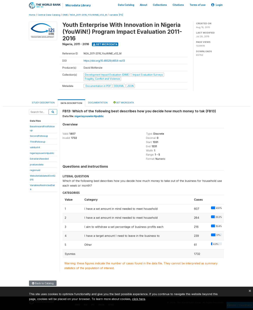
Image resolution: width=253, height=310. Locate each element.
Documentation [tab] (98, 102)
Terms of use (198, 5)
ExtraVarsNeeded (39, 158)
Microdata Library (78, 5)
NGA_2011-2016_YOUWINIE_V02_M (88, 15)
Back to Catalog (43, 283)
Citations (178, 5)
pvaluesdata (36, 164)
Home (32, 15)
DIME (65, 15)
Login (217, 5)
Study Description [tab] (43, 102)
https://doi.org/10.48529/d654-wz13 (104, 60)
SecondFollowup (39, 135)
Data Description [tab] (71, 103)
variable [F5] (116, 15)
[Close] (249, 290)
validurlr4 (35, 147)
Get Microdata (105, 44)
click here (138, 299)
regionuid (35, 170)
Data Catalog (126, 5)
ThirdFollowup (37, 141)
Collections (160, 5)
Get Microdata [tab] (123, 102)
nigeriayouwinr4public (42, 153)
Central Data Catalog (49, 15)
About (143, 5)
